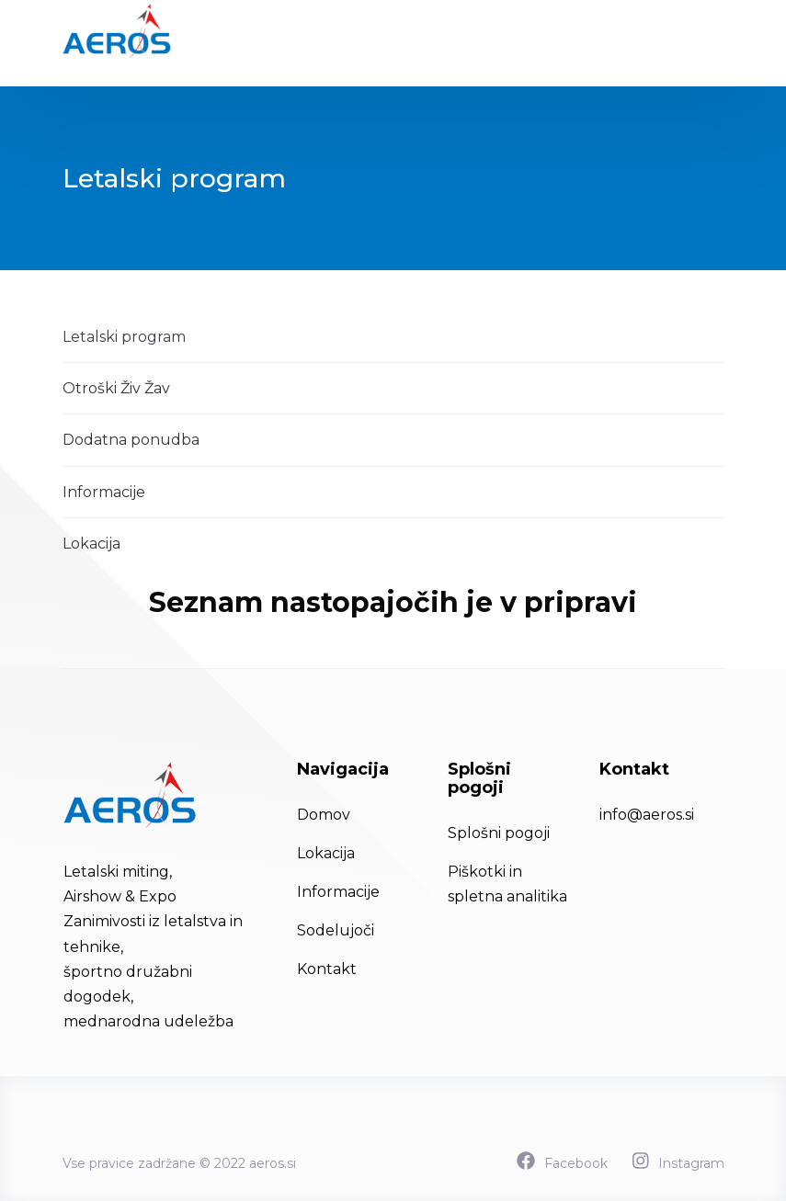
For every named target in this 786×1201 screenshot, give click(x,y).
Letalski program (124, 337)
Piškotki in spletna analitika (507, 884)
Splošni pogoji (499, 833)
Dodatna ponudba (131, 439)
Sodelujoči (335, 930)
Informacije (104, 492)
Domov (323, 814)
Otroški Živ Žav (116, 388)
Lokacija (91, 543)
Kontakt (327, 969)
